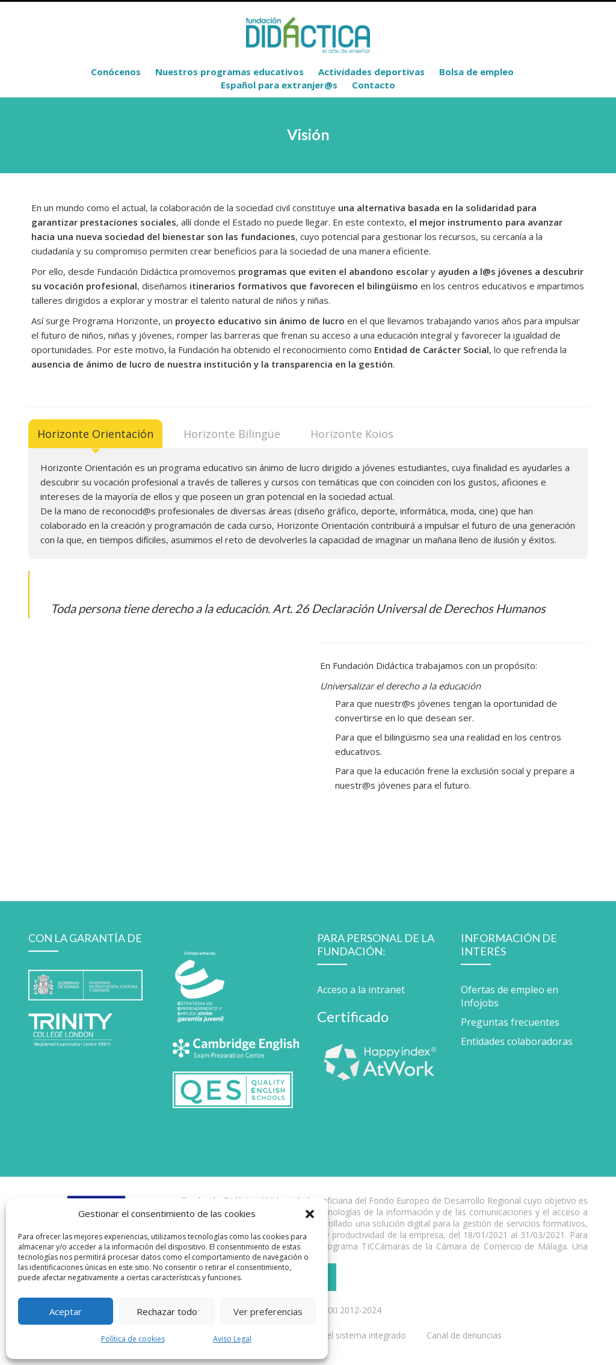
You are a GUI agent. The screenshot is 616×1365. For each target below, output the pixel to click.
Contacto (373, 85)
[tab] (95, 433)
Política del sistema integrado (348, 1335)
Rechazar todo (167, 1311)
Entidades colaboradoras (517, 1041)
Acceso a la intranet (361, 989)
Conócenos (116, 72)
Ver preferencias (268, 1311)
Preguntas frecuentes (510, 1022)
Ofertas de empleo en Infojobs (509, 996)
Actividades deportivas (371, 72)
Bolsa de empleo (476, 72)
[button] (310, 1213)
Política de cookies (133, 1339)
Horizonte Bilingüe (231, 434)
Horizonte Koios (351, 434)
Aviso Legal (232, 1339)
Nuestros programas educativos (229, 72)
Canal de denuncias (464, 1335)
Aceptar (65, 1311)
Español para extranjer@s (279, 85)
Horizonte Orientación (95, 434)
